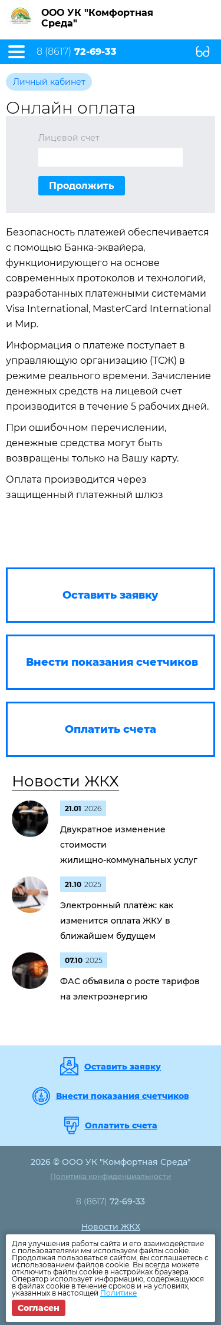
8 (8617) (77, 52)
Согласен (39, 1308)
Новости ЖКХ (65, 781)
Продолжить (81, 185)
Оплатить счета (121, 1125)
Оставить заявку (122, 1066)
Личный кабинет (49, 82)
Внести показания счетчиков (122, 1096)
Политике (118, 1293)
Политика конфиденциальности (110, 1176)
